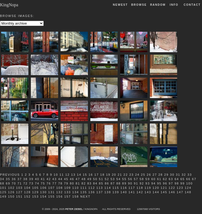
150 (11, 196)
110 (75, 187)
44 (60, 179)
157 (67, 196)
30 (172, 174)
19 (108, 174)
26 (149, 174)
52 (107, 179)
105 (35, 187)
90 (130, 183)
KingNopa (9, 4)
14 (79, 174)
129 (35, 192)
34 (2, 179)
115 (115, 187)
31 (178, 174)
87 (113, 183)
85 (101, 183)
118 (139, 187)
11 (62, 174)
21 (120, 174)
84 (95, 183)
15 (85, 174)
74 (37, 183)
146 (172, 192)
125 (3, 192)
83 (89, 183)
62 (165, 179)
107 (51, 187)
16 (90, 174)
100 (189, 183)
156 (59, 196)
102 (11, 187)
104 (27, 187)
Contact (192, 4)
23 (131, 174)
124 (188, 187)
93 (147, 183)
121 (164, 187)
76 (49, 183)
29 (166, 174)
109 (67, 187)
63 (171, 179)
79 (66, 183)
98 (176, 183)
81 (78, 183)
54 (118, 179)
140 (123, 192)
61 (159, 179)
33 (190, 174)
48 (83, 179)
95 (159, 183)
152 (27, 196)
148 (188, 192)
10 (56, 174)
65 (182, 179)
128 (27, 192)
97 (171, 183)
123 (180, 187)
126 (11, 192)
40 (37, 179)
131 (51, 192)
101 (3, 187)
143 (148, 192)
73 (31, 183)
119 (148, 187)
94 (153, 183)
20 (114, 174)
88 (118, 183)
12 (67, 174)
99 (182, 183)
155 (51, 196)
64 (176, 179)
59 (147, 179)
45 (66, 179)
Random (158, 4)
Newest (120, 4)
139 (115, 192)
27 (155, 174)
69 (8, 183)
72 (25, 183)
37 (19, 179)
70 (14, 183)
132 (59, 192)
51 (101, 179)
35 (8, 179)
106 (43, 187)
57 (136, 179)
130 (43, 192)
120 (156, 187)
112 (91, 187)
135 (83, 192)
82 (83, 183)
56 (130, 179)
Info (174, 4)
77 (54, 183)
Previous (10, 174)
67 (194, 179)
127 (19, 192)
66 (188, 179)
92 (142, 183)
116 (123, 187)
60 (153, 179)
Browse (139, 4)
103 (19, 187)
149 (3, 196)
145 (164, 192)
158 (75, 196)
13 (73, 174)
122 (172, 187)
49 (89, 179)
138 (107, 192)
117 (132, 187)
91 (136, 183)
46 (72, 179)
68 (2, 183)
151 (19, 196)
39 (31, 179)
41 (43, 179)
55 (124, 179)
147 (180, 192)
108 (59, 187)
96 (165, 183)
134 (75, 192)
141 (132, 192)
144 (156, 192)
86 (107, 183)
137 (99, 192)
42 (49, 179)
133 (67, 192)
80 (72, 183)
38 (25, 179)
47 (78, 179)
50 (95, 179)
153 (35, 196)
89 (124, 183)
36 (14, 179)
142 (139, 192)
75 (43, 183)
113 (99, 187)
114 (107, 187)
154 (43, 196)
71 (19, 183)
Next (85, 196)
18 (102, 174)
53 (113, 179)
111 (83, 187)
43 (54, 179)
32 (184, 174)
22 (125, 174)
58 (142, 179)
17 (96, 174)
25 (143, 174)
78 (60, 183)
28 (160, 174)
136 (91, 192)
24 (137, 174)
